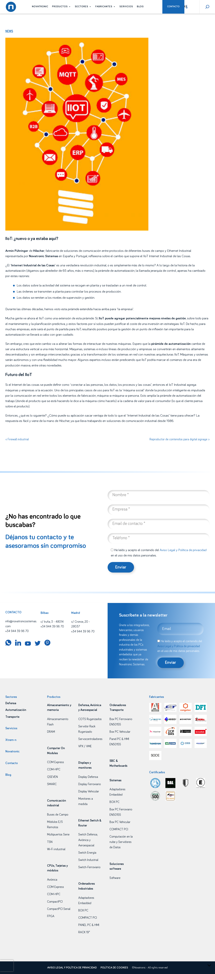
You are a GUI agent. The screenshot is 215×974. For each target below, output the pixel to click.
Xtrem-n (10, 740)
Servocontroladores (90, 739)
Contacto (173, 6)
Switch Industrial (88, 859)
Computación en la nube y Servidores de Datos (121, 842)
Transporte (12, 716)
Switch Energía (87, 852)
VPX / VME (85, 746)
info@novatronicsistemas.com (21, 624)
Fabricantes (105, 6)
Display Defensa (88, 776)
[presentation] (6, 965)
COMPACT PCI (87, 917)
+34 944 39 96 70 (17, 631)
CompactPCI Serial (58, 908)
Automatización (15, 709)
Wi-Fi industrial (56, 849)
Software (115, 877)
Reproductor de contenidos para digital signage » (180, 439)
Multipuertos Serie (58, 834)
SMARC (52, 784)
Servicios (126, 6)
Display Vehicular (88, 791)
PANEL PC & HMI (88, 925)
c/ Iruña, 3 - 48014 (52, 621)
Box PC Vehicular (120, 731)
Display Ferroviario (89, 784)
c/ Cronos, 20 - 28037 (80, 624)
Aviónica (52, 879)
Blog (140, 6)
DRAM (51, 731)
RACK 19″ (84, 932)
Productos (61, 6)
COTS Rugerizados (90, 719)
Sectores (83, 6)
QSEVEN (52, 776)
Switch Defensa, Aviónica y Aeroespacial (87, 840)
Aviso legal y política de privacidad (72, 967)
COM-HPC (53, 769)
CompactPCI (55, 901)
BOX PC (83, 910)
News (9, 31)
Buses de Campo (57, 814)
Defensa (10, 703)
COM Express (55, 762)
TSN (49, 841)
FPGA (50, 916)
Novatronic (40, 6)
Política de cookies (114, 967)
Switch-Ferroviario (89, 867)
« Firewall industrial (17, 439)
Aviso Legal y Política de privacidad (183, 550)
